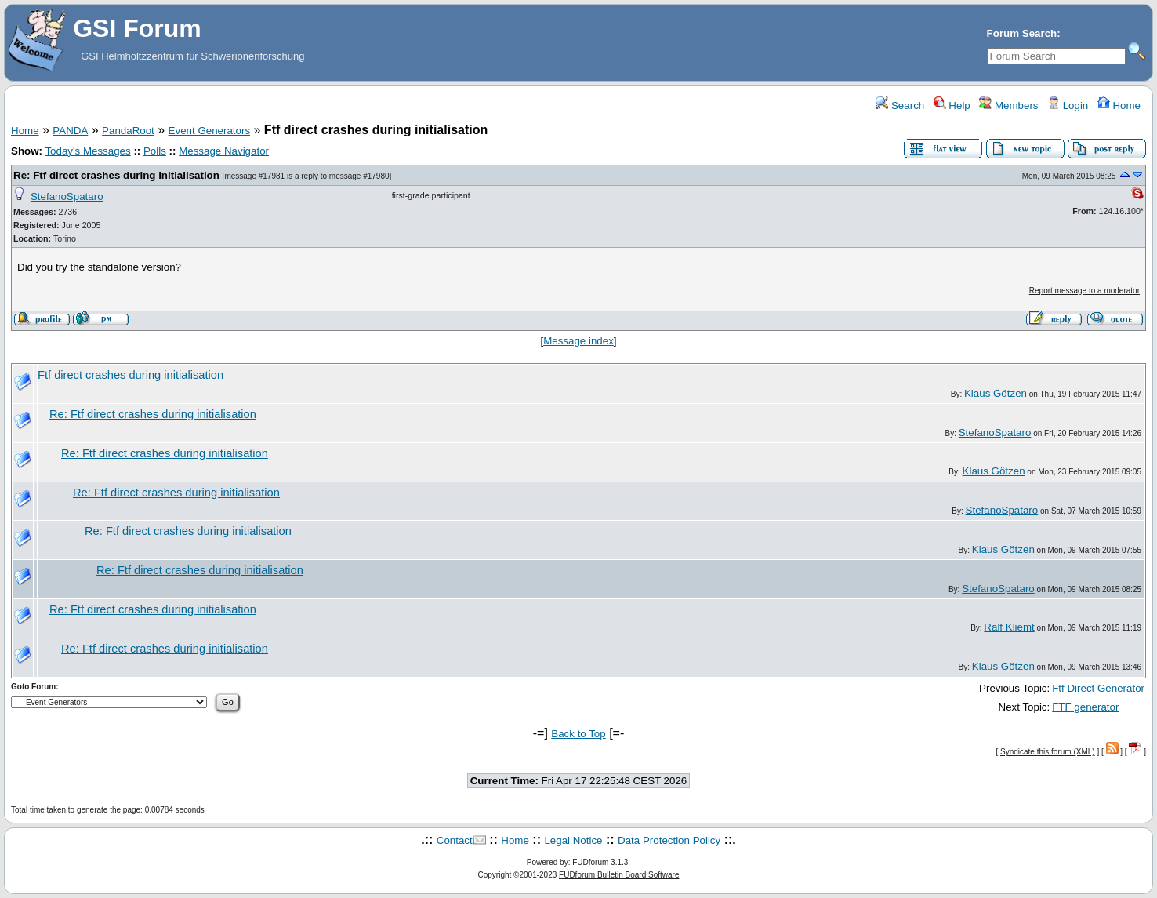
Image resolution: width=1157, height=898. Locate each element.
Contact (455, 840)
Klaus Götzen (995, 393)
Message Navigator (224, 151)
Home (1119, 105)
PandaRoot (128, 130)
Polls (154, 151)
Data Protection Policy (669, 840)
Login (1067, 105)
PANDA (70, 130)
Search (900, 105)
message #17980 (359, 176)
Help (952, 105)
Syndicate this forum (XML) (1047, 751)
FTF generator (1085, 707)
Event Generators (209, 130)
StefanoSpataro (67, 196)
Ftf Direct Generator (1098, 688)
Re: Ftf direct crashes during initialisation (116, 175)
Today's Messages (87, 151)
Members (1008, 105)
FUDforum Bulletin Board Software (619, 875)
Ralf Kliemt (1009, 627)
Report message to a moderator (1084, 290)
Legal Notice (573, 840)
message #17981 (254, 176)
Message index (578, 341)
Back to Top (578, 734)
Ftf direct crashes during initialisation (130, 375)
